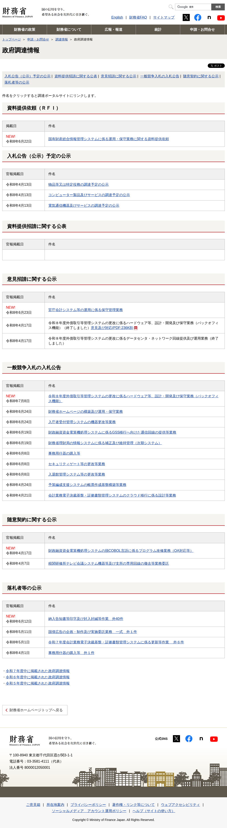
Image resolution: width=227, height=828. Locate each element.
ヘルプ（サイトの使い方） (154, 811)
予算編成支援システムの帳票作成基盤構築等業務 (87, 485)
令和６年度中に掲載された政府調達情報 (38, 677)
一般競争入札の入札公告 (159, 76)
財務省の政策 (24, 29)
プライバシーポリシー (88, 805)
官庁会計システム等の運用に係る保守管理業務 (85, 310)
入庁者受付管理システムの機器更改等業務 (82, 422)
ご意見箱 (33, 805)
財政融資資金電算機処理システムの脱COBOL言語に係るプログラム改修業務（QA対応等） (121, 551)
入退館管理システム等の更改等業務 (76, 474)
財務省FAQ (138, 17)
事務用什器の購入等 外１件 (71, 653)
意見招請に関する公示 (118, 76)
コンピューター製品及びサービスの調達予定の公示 (89, 195)
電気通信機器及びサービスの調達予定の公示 (83, 205)
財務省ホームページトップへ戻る (36, 710)
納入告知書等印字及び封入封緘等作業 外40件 (85, 619)
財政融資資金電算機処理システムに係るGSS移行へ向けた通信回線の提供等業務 (112, 432)
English (117, 17)
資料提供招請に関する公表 (76, 76)
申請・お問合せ (202, 29)
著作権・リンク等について (133, 805)
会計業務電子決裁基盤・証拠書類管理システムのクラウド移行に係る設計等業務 (112, 495)
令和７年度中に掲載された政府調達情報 (38, 671)
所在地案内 (55, 805)
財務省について (69, 29)
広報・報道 (113, 29)
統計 (158, 29)
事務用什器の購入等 (64, 453)
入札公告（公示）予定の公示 (27, 76)
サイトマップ (163, 17)
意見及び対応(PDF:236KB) (114, 328)
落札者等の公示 (16, 82)
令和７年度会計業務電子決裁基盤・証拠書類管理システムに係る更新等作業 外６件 (116, 642)
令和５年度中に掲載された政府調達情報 (38, 683)
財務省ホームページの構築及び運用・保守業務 (85, 411)
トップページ (11, 39)
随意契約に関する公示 (201, 76)
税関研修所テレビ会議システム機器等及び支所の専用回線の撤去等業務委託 (108, 563)
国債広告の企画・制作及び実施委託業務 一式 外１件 (92, 632)
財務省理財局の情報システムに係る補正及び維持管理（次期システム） (105, 443)
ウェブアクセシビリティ (180, 805)
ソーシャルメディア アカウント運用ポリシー (89, 811)
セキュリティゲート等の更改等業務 (76, 464)
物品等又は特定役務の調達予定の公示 (78, 184)
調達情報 (61, 39)
